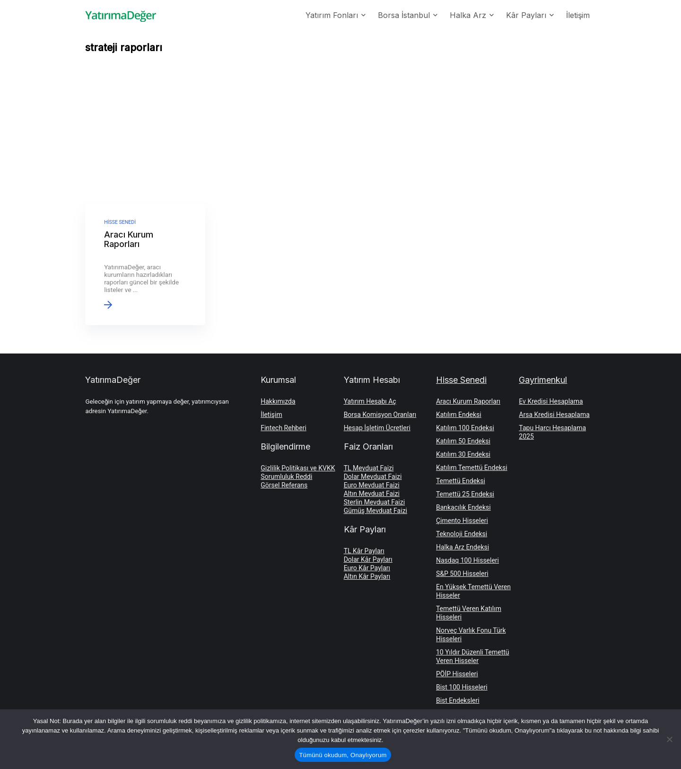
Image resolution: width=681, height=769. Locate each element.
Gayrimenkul (543, 380)
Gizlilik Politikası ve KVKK (298, 468)
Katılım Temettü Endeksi (471, 467)
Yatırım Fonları (332, 15)
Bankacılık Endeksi (463, 507)
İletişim (578, 15)
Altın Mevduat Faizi (372, 493)
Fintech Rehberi (283, 428)
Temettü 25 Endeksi (465, 494)
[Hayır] (669, 739)
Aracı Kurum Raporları (468, 401)
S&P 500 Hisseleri (462, 573)
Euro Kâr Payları (367, 568)
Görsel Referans (284, 485)
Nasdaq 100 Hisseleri (467, 560)
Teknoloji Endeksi (461, 534)
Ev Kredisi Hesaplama (551, 401)
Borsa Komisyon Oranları (380, 414)
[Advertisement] (340, 131)
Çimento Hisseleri (462, 520)
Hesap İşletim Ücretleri (377, 428)
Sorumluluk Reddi (286, 476)
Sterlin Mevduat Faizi (374, 502)
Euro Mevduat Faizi (372, 485)
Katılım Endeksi (458, 414)
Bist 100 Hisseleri (462, 687)
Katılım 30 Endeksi (463, 454)
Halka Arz (468, 15)
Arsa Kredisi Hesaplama (554, 414)
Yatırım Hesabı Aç (370, 401)
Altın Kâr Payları (367, 576)
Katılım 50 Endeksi (463, 441)
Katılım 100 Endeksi (465, 428)
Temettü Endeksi (460, 481)
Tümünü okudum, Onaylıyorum (343, 755)
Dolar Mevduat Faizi (373, 476)
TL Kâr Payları (364, 551)
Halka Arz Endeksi (462, 547)
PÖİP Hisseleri (457, 674)
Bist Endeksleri (458, 700)
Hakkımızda (278, 401)
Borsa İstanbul (404, 15)
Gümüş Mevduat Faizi (375, 510)
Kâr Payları (526, 15)
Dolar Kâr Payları (368, 559)
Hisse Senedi (461, 380)
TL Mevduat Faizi (369, 468)
